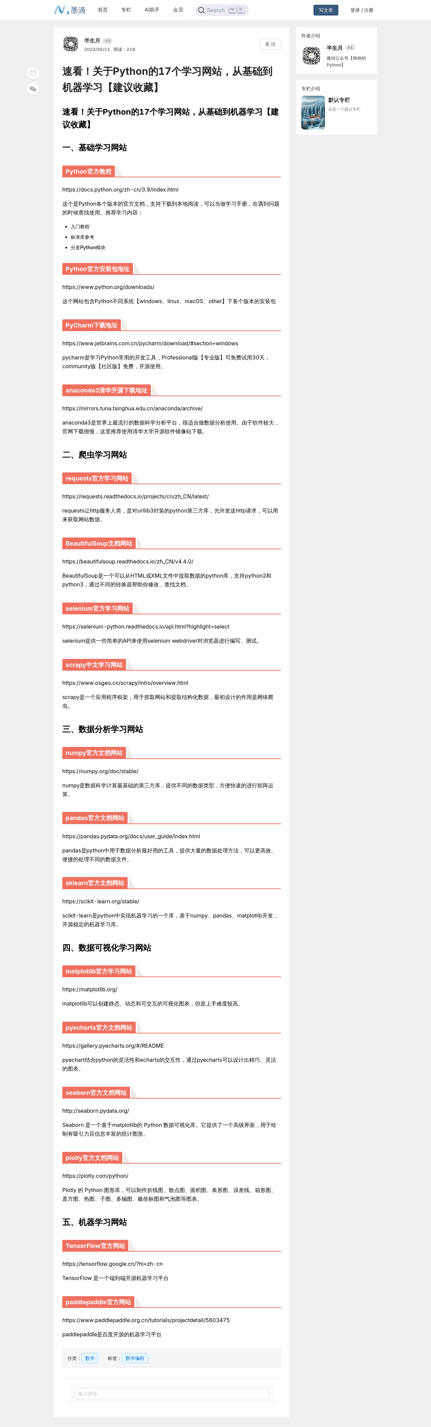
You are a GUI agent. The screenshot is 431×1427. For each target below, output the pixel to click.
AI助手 (152, 9)
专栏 (126, 9)
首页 (103, 9)
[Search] (222, 10)
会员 (178, 9)
